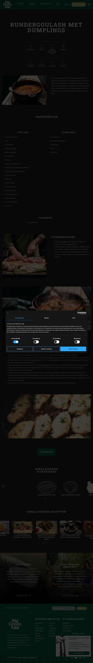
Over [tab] (73, 318)
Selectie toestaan (46, 349)
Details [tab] (46, 318)
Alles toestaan (73, 349)
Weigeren (20, 349)
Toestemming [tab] (19, 318)
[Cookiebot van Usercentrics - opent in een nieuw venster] (78, 313)
